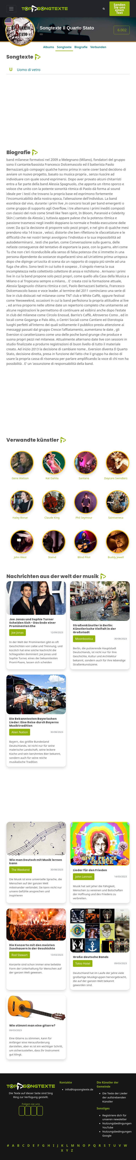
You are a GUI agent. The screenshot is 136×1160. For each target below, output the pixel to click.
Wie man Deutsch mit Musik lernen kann (35, 861)
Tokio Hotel (82, 963)
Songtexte (64, 47)
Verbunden (98, 47)
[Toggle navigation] (11, 8)
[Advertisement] (68, 99)
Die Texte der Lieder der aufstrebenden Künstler (115, 1097)
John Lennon (83, 877)
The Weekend (21, 870)
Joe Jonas (18, 633)
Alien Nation (20, 732)
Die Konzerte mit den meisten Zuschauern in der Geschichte (32, 947)
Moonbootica (84, 639)
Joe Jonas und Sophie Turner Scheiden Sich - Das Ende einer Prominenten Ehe (32, 622)
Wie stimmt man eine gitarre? (32, 1025)
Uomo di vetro (28, 69)
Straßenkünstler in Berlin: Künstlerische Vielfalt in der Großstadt (94, 628)
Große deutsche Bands (90, 957)
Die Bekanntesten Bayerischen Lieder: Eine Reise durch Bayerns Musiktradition (34, 722)
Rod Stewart (20, 955)
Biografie (80, 47)
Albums (48, 47)
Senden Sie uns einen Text (119, 8)
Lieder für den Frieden (90, 870)
